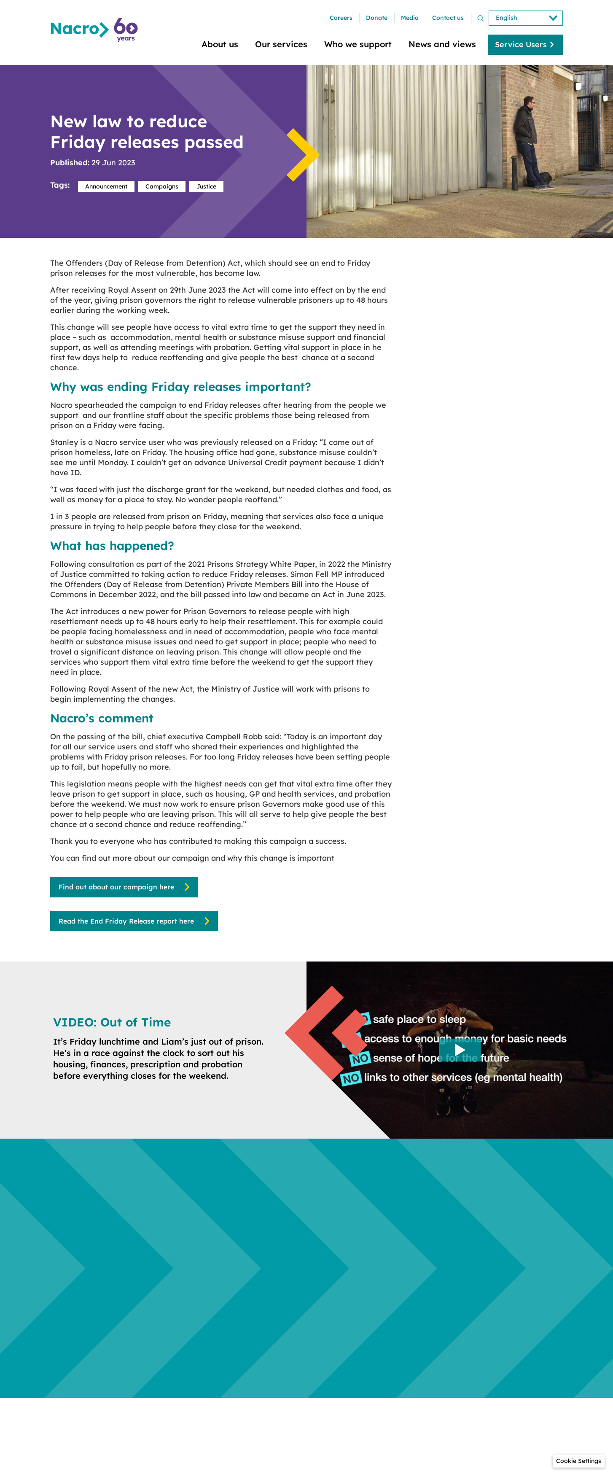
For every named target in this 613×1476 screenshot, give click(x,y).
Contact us (448, 18)
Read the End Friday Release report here (126, 921)
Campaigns (161, 186)
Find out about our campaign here (116, 887)
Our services (281, 44)
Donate (376, 18)
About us (220, 44)
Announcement (106, 186)
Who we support (358, 44)
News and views (442, 44)
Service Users (521, 44)
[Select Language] (526, 18)
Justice (206, 186)
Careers (341, 18)
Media (410, 18)
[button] (579, 1461)
